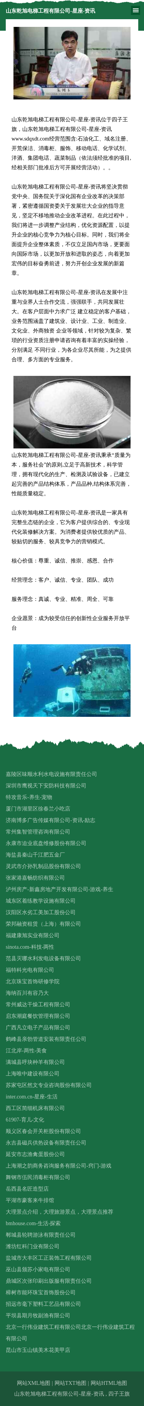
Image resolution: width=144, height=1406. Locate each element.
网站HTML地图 (109, 1383)
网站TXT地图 (70, 1383)
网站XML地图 (33, 1383)
